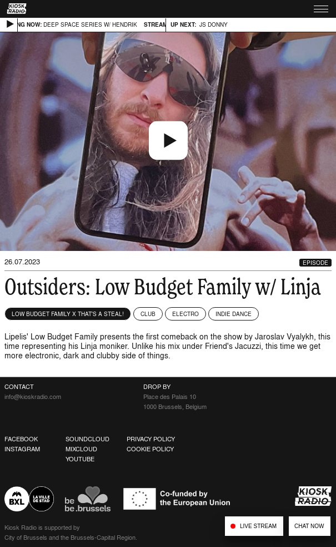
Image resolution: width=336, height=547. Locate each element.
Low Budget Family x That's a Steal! (68, 314)
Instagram (22, 449)
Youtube (80, 459)
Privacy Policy (151, 439)
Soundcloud (87, 439)
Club (148, 314)
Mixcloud (81, 449)
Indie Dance (233, 314)
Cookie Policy (150, 449)
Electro (185, 314)
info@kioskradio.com (32, 396)
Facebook (21, 439)
